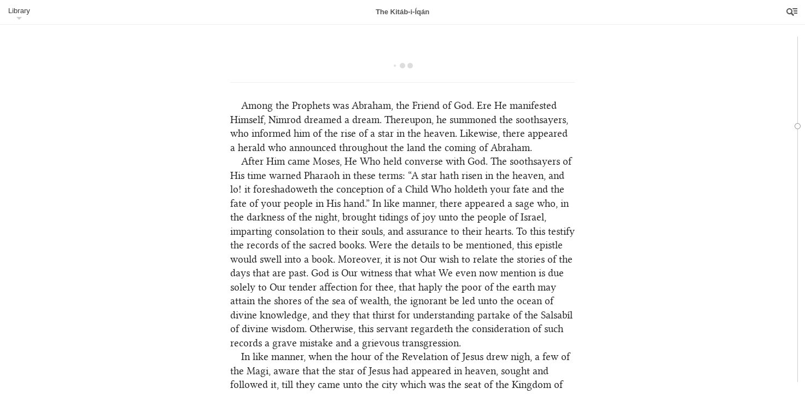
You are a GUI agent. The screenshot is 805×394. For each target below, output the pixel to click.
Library (19, 11)
